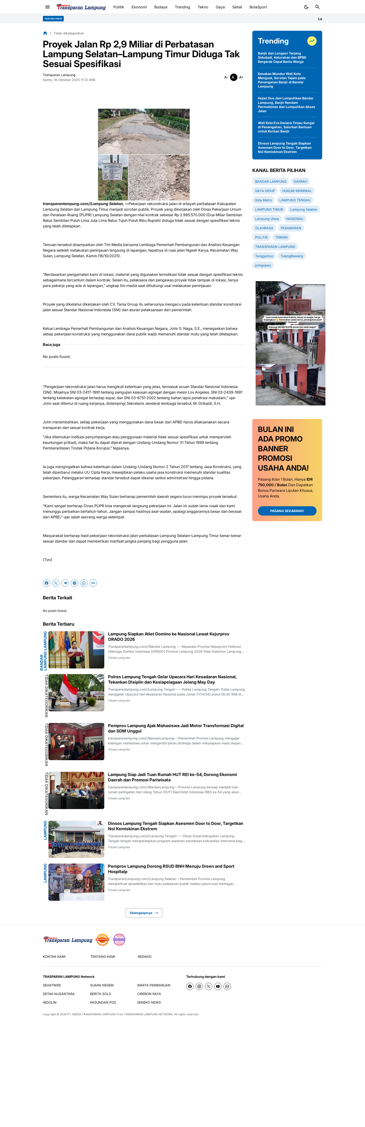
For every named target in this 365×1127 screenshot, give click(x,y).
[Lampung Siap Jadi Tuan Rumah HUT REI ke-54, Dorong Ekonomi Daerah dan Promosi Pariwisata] (76, 790)
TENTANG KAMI (102, 956)
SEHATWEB (52, 985)
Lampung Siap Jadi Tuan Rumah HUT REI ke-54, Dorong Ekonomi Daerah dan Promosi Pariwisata (172, 777)
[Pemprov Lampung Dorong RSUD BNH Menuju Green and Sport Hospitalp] (76, 882)
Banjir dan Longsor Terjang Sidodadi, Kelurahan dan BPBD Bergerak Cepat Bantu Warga (282, 57)
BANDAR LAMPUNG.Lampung (43, 651)
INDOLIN (50, 1002)
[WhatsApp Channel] (227, 986)
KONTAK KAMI (54, 956)
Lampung (45, 830)
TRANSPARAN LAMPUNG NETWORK (148, 1014)
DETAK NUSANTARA (59, 994)
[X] (56, 583)
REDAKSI (145, 956)
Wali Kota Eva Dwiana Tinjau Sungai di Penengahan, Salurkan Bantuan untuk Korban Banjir (286, 127)
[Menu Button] (47, 7)
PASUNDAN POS (103, 1002)
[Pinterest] (74, 583)
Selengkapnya (144, 913)
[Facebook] (46, 583)
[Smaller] (226, 77)
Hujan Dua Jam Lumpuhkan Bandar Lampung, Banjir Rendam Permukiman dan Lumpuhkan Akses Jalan (286, 104)
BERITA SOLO (100, 994)
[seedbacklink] (102, 940)
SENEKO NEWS (149, 1002)
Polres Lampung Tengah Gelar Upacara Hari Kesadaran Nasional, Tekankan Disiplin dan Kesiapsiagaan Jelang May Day (172, 679)
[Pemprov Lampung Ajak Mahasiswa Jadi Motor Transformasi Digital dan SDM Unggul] (76, 741)
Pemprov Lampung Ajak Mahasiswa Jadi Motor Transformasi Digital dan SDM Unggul (176, 728)
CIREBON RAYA (149, 994)
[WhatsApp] (84, 583)
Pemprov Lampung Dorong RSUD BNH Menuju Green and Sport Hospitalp (171, 869)
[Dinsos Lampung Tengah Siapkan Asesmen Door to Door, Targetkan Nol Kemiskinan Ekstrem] (76, 839)
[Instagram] (199, 986)
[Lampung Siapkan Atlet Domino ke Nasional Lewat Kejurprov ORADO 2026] (76, 649)
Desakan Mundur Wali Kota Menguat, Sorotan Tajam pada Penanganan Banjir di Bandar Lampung (282, 80)
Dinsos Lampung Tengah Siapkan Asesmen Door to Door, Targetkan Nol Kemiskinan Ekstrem (175, 826)
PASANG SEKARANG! (287, 511)
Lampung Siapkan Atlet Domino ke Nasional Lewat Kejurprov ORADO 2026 (169, 636)
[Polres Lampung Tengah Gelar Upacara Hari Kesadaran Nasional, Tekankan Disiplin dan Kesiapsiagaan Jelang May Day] (76, 692)
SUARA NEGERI (102, 985)
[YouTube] (218, 986)
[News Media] (119, 940)
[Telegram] (65, 583)
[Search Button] (317, 7)
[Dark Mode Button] (306, 7)
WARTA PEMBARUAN (153, 985)
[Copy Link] (93, 583)
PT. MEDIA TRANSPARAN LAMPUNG (91, 1014)
